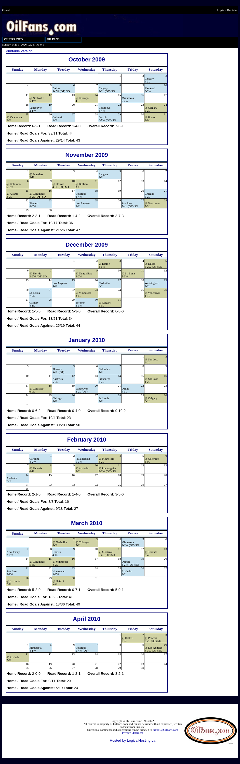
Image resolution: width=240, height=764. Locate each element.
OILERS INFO (13, 39)
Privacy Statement (132, 732)
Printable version (19, 51)
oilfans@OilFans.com (165, 729)
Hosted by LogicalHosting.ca (133, 740)
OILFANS (53, 39)
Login (221, 10)
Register (232, 10)
